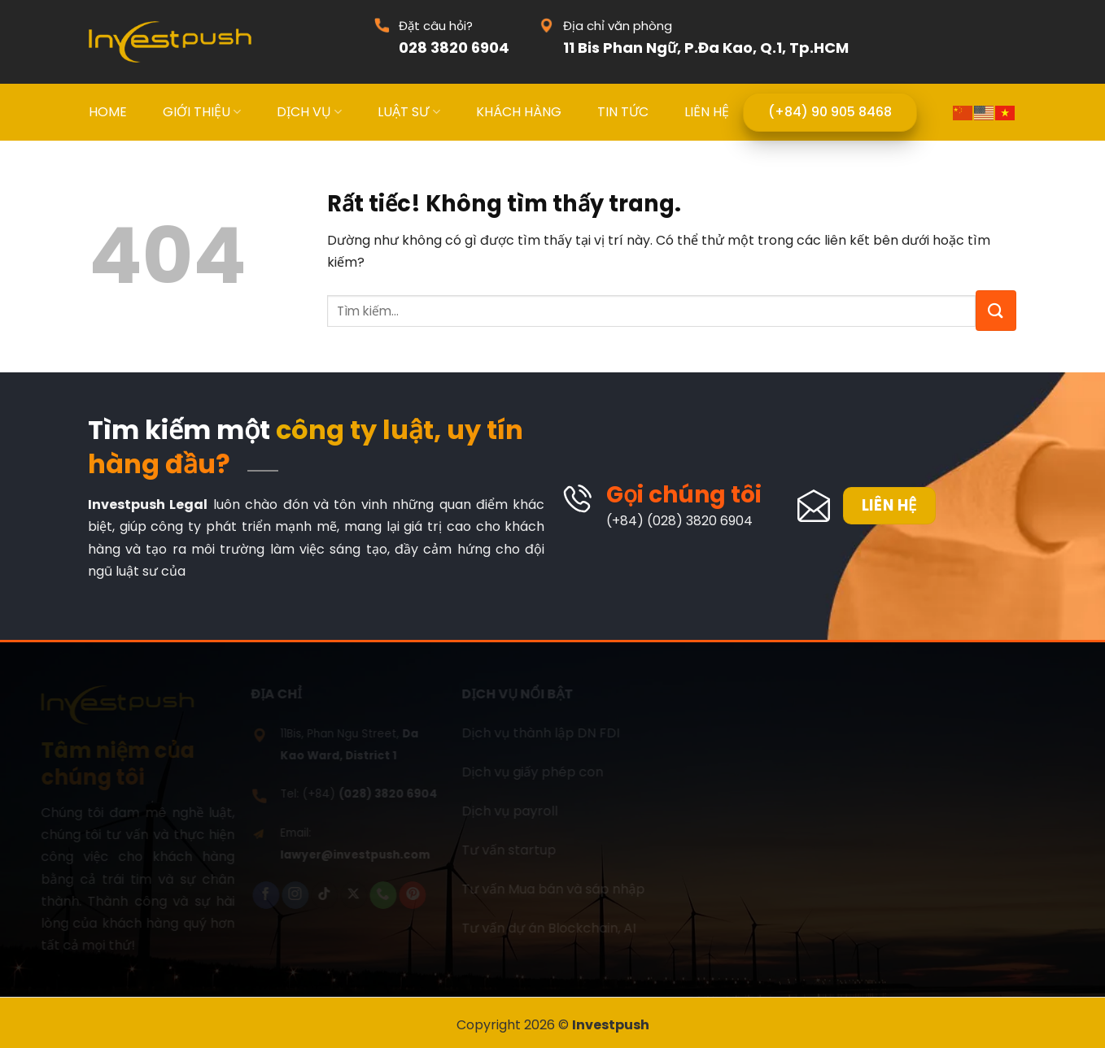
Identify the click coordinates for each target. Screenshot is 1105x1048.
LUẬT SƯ (408, 111)
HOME (108, 111)
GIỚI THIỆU (202, 111)
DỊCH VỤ (309, 111)
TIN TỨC (623, 111)
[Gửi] (996, 310)
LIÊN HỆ (706, 111)
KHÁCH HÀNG (518, 111)
